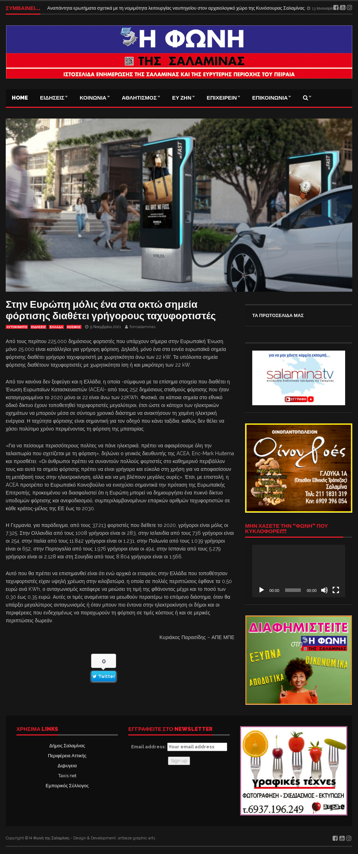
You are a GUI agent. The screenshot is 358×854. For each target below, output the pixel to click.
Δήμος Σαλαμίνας (67, 745)
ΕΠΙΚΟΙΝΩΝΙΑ (270, 98)
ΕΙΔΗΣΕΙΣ (52, 98)
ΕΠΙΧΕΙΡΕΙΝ (222, 98)
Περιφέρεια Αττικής (67, 755)
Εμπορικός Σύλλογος (67, 785)
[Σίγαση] (324, 590)
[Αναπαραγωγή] (261, 590)
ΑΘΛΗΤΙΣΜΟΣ (139, 98)
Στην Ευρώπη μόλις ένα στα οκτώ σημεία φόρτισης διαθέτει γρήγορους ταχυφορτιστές (111, 310)
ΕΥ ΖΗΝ (182, 98)
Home (20, 98)
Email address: (179, 747)
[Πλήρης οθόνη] (335, 590)
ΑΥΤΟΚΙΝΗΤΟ (16, 327)
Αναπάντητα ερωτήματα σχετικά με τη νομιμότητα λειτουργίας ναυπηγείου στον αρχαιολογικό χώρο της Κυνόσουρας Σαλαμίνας (176, 8)
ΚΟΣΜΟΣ (74, 327)
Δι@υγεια (67, 765)
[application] (298, 571)
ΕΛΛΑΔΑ (56, 327)
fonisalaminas (142, 327)
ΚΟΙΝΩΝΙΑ (93, 98)
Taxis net (67, 775)
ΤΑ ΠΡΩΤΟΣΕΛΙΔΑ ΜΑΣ (278, 315)
